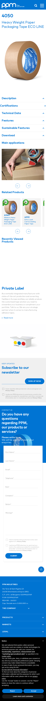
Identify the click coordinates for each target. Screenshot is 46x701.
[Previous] (17, 186)
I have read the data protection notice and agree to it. (23, 389)
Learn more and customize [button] (23, 696)
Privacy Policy (10, 390)
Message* (9, 513)
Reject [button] (12, 691)
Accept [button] (33, 691)
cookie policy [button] (6, 656)
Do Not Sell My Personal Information (14, 670)
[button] (43, 641)
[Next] (28, 186)
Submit (13, 556)
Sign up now (34, 381)
